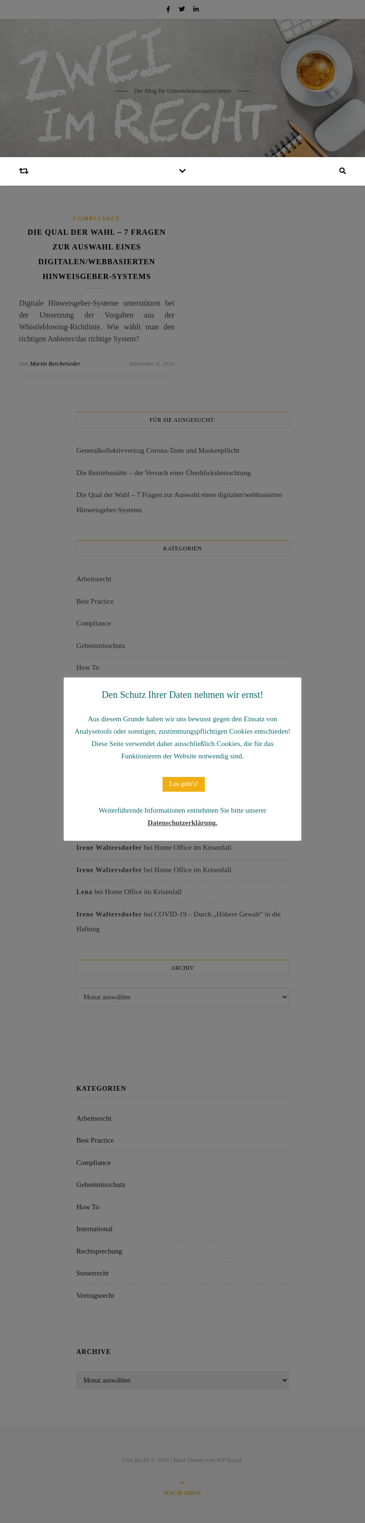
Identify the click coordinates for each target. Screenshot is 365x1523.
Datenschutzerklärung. (182, 822)
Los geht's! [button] (183, 783)
